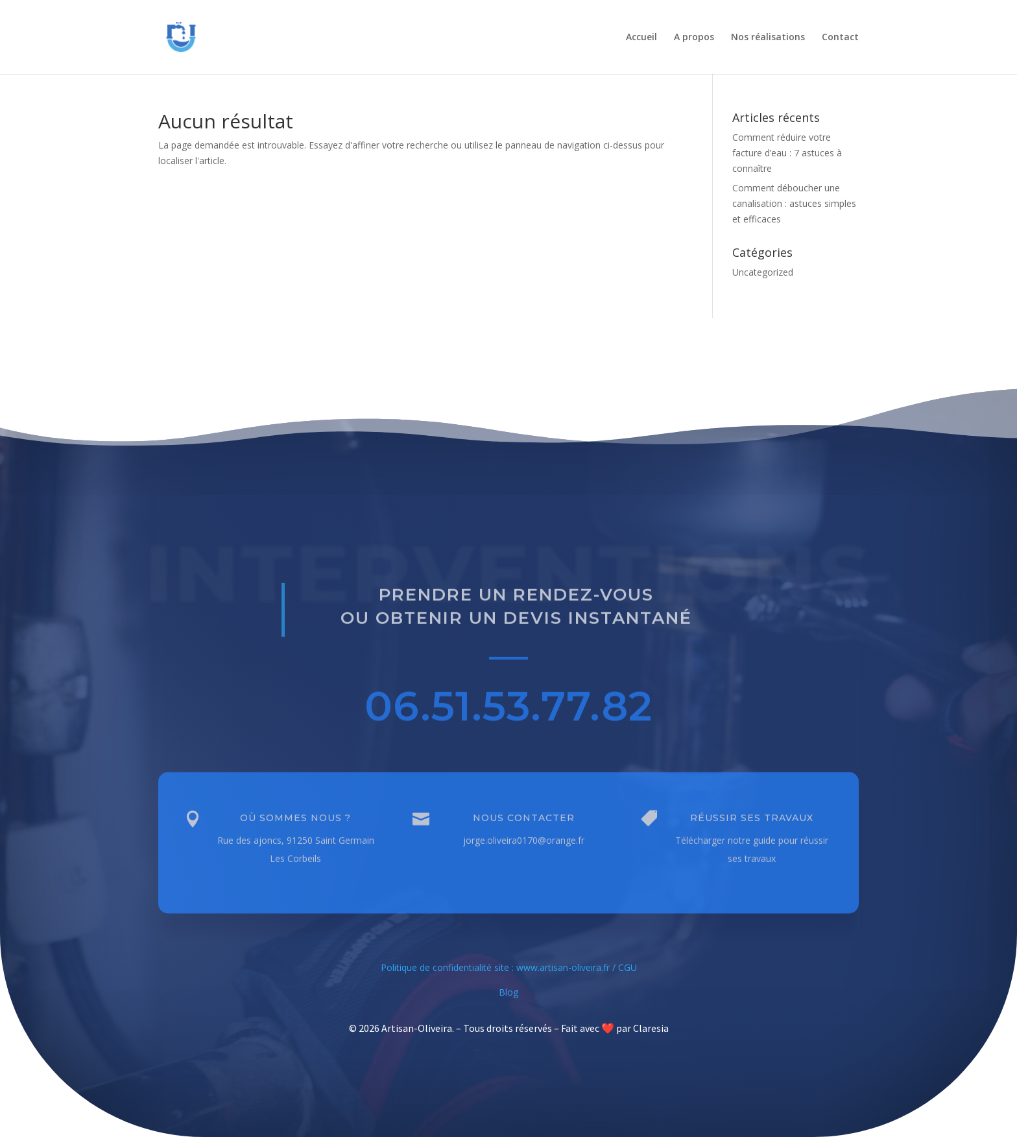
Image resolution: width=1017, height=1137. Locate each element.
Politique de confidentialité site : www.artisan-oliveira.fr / (499, 967)
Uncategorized (762, 272)
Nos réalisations (768, 37)
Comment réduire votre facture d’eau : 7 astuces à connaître (787, 152)
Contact (840, 37)
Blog (508, 992)
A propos (694, 37)
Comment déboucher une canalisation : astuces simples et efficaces (794, 203)
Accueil (641, 37)
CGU (627, 967)
